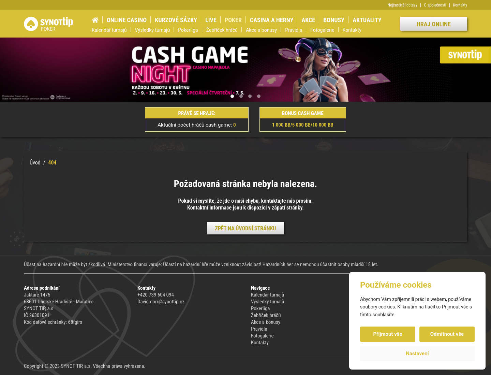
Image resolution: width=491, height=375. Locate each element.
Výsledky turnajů (152, 30)
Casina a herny (271, 20)
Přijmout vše (387, 334)
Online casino (127, 20)
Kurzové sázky (176, 20)
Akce (308, 20)
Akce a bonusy (261, 30)
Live (211, 20)
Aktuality (367, 20)
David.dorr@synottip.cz (160, 302)
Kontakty (460, 5)
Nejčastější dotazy (402, 5)
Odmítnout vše (447, 334)
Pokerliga (188, 30)
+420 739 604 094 (155, 295)
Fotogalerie (322, 30)
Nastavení (417, 353)
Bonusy (333, 20)
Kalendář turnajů (109, 30)
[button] (232, 96)
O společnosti (435, 5)
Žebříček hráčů (222, 30)
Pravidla (293, 30)
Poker (233, 20)
